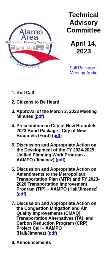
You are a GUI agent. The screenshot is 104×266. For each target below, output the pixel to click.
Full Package (82, 68)
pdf (39, 116)
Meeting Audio (83, 72)
